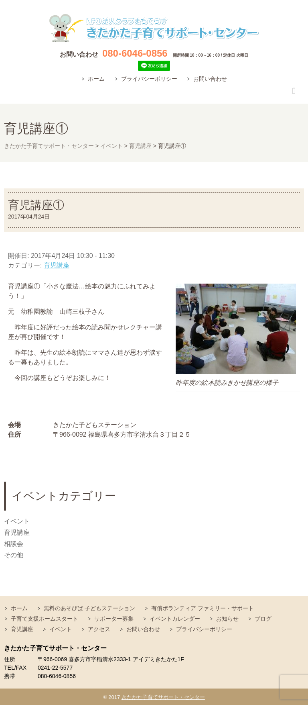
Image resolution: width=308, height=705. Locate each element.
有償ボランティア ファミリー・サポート (202, 608)
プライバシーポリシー (149, 79)
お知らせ (227, 618)
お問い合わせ (210, 79)
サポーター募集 (114, 618)
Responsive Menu (294, 91)
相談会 (13, 543)
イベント (17, 521)
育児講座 (56, 265)
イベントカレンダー (175, 618)
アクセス (99, 629)
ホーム (96, 79)
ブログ (263, 618)
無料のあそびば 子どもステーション (89, 608)
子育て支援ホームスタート (44, 618)
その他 (13, 555)
